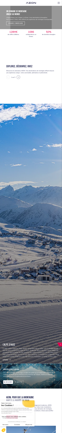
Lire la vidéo (8, 382)
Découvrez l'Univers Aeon (15, 23)
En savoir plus (18, 382)
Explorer (7, 360)
